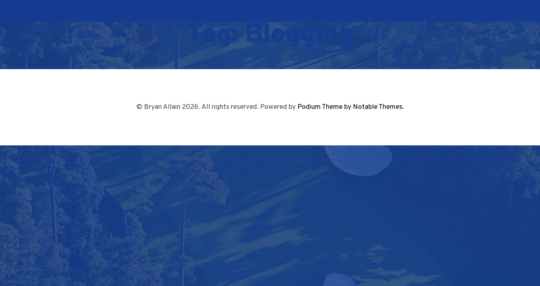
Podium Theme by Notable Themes (349, 107)
